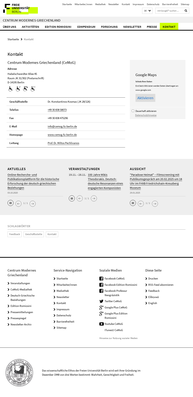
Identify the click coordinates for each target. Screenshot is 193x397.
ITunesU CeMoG (114, 329)
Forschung (109, 27)
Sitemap (185, 4)
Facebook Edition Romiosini (121, 284)
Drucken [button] (153, 278)
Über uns (9, 27)
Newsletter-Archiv (21, 324)
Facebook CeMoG (115, 278)
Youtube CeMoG (114, 323)
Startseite (67, 4)
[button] (147, 11)
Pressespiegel (18, 317)
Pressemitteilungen (22, 311)
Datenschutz (153, 4)
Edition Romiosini (58, 27)
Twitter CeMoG (113, 300)
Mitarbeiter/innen (83, 4)
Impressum (138, 4)
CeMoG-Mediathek (21, 289)
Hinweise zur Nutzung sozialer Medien (118, 337)
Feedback (14, 233)
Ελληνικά (153, 296)
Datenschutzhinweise (145, 115)
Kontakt (126, 4)
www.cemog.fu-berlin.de (62, 134)
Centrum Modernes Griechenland (32, 20)
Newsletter (113, 4)
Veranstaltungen (20, 282)
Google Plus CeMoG (116, 307)
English (152, 302)
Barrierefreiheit (170, 4)
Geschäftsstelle (31, 233)
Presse (152, 27)
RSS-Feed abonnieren (160, 284)
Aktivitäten (30, 27)
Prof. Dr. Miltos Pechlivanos (63, 142)
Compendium (86, 27)
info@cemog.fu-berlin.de (62, 126)
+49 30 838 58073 (57, 109)
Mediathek (100, 4)
